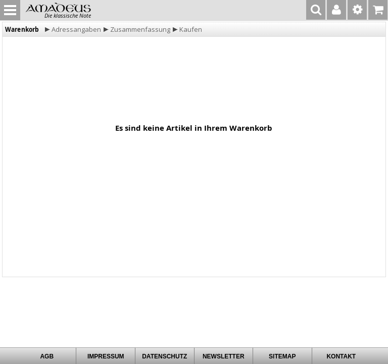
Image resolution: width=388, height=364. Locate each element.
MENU (10, 10)
